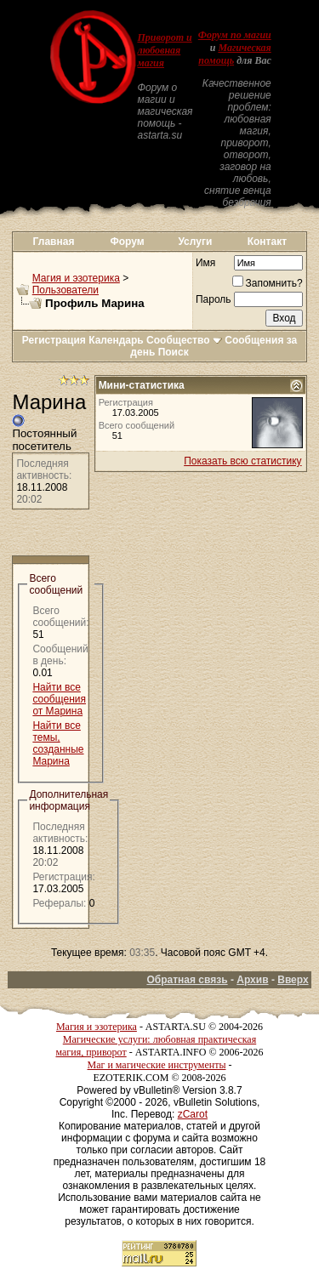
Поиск (173, 352)
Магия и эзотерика (76, 278)
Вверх (292, 980)
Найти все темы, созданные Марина (57, 743)
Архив (252, 980)
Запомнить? (267, 283)
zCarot (193, 1114)
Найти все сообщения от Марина (59, 699)
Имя (205, 263)
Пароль (213, 299)
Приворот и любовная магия (164, 50)
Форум (128, 242)
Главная (54, 242)
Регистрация (54, 340)
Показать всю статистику (242, 461)
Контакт (267, 242)
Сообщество (184, 340)
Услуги (195, 242)
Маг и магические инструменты (157, 1065)
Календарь (116, 340)
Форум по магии (234, 35)
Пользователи (65, 290)
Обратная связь (186, 980)
